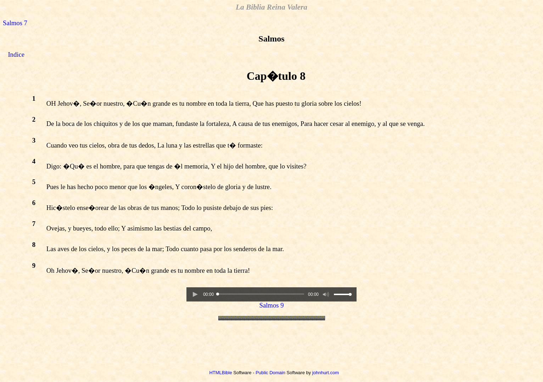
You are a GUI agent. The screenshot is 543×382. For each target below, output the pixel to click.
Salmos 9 (271, 305)
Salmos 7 (15, 23)
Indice (16, 54)
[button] (195, 294)
